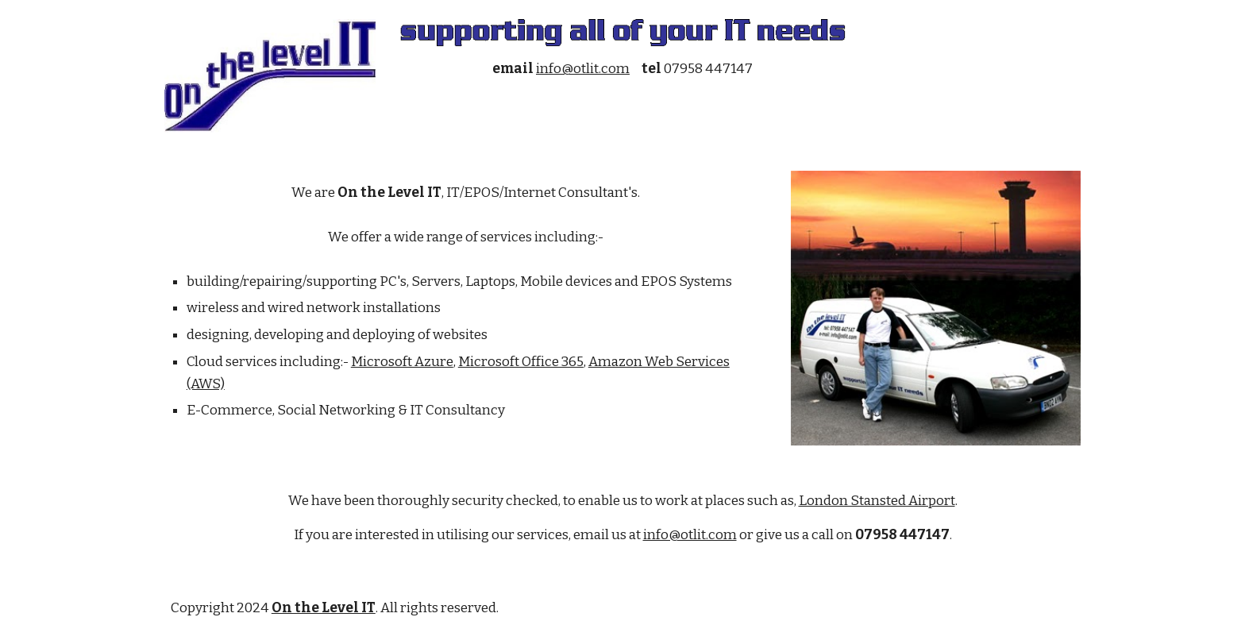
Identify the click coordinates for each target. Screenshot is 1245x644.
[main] (622, 69)
